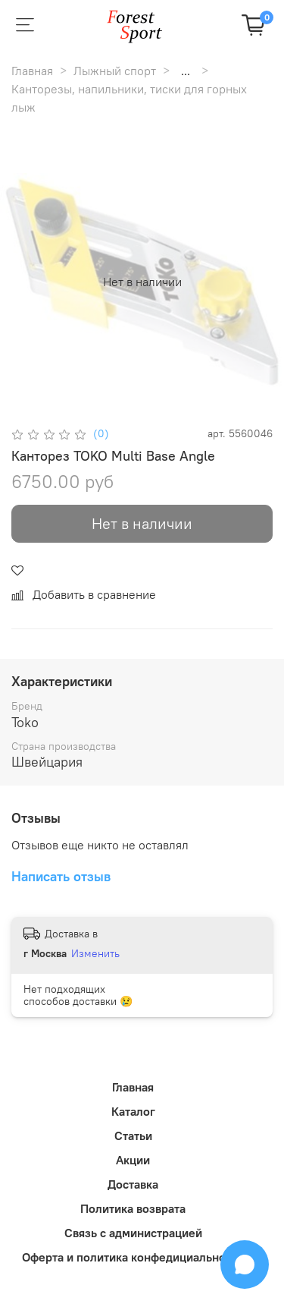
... (185, 70)
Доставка (133, 1184)
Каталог (133, 1111)
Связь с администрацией (133, 1232)
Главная (32, 70)
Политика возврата (133, 1208)
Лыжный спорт (114, 70)
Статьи (133, 1135)
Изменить (95, 953)
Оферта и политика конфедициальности (133, 1257)
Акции (133, 1159)
